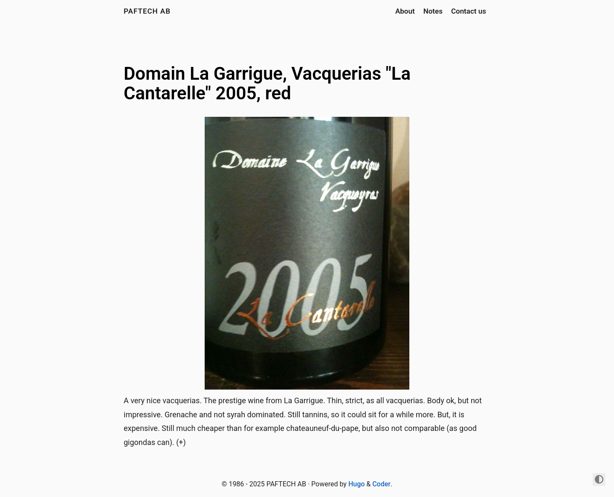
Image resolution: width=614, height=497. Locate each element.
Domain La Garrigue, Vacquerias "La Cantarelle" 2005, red (267, 83)
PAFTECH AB (147, 11)
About (405, 11)
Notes (433, 11)
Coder (381, 484)
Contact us (468, 11)
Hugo (356, 484)
